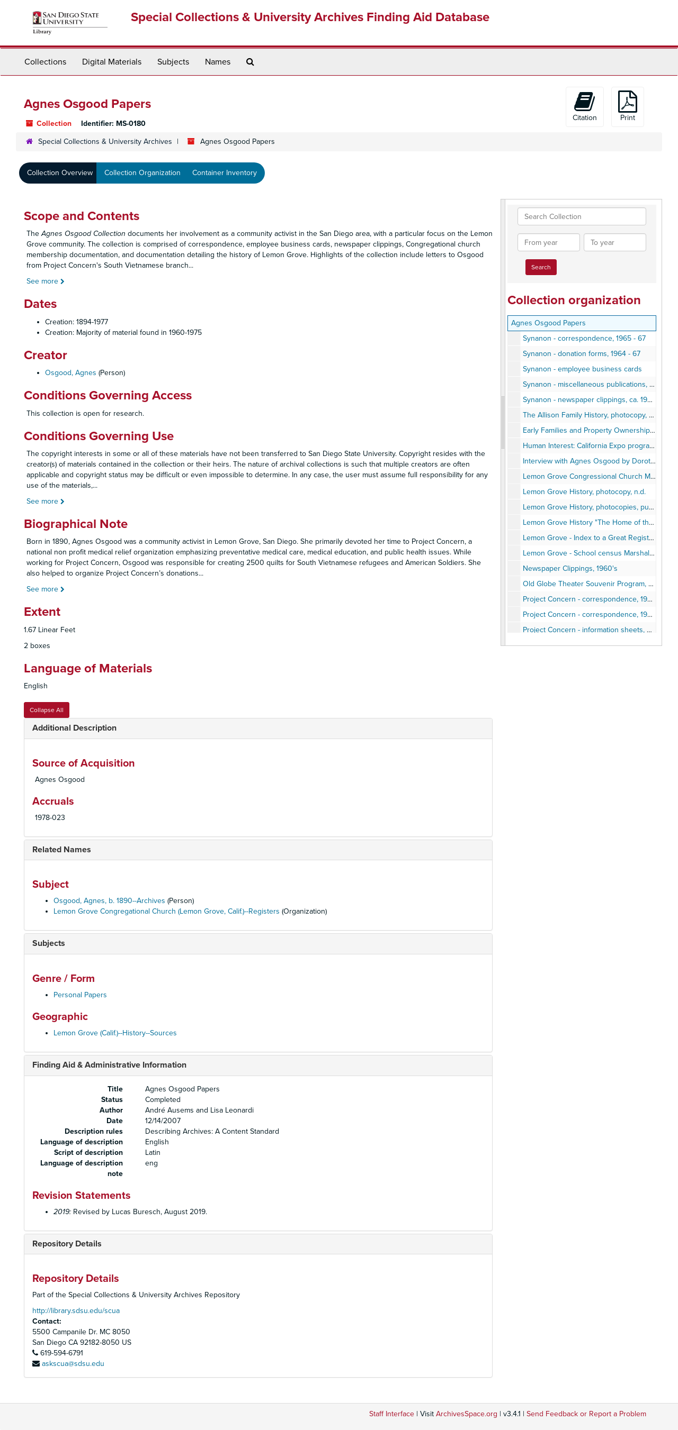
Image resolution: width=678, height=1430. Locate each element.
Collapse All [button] (47, 710)
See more (45, 281)
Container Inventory (224, 172)
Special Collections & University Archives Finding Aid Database (310, 17)
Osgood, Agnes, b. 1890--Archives (109, 900)
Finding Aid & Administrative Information (109, 1065)
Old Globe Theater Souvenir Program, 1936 (593, 583)
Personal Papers (80, 994)
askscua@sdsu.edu (73, 1363)
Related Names (61, 849)
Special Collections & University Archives (105, 141)
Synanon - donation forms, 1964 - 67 (581, 353)
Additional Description (74, 728)
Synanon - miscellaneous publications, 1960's (597, 384)
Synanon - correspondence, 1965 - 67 (584, 338)
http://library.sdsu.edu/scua (76, 1310)
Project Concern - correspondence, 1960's (592, 599)
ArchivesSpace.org (466, 1413)
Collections (45, 62)
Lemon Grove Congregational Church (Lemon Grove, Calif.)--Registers (166, 911)
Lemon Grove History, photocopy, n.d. (584, 491)
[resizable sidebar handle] (503, 422)
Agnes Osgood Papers (548, 322)
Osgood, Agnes (70, 372)
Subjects (173, 62)
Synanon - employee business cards (582, 369)
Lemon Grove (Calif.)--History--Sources (115, 1032)
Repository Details (67, 1243)
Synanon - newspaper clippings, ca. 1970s (591, 399)
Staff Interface (391, 1413)
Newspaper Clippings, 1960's (570, 568)
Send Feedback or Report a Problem (586, 1413)
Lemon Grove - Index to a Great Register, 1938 (598, 537)
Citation (585, 106)
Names (217, 62)
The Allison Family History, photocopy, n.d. (592, 415)
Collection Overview (60, 172)
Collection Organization (142, 172)
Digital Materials (111, 62)
